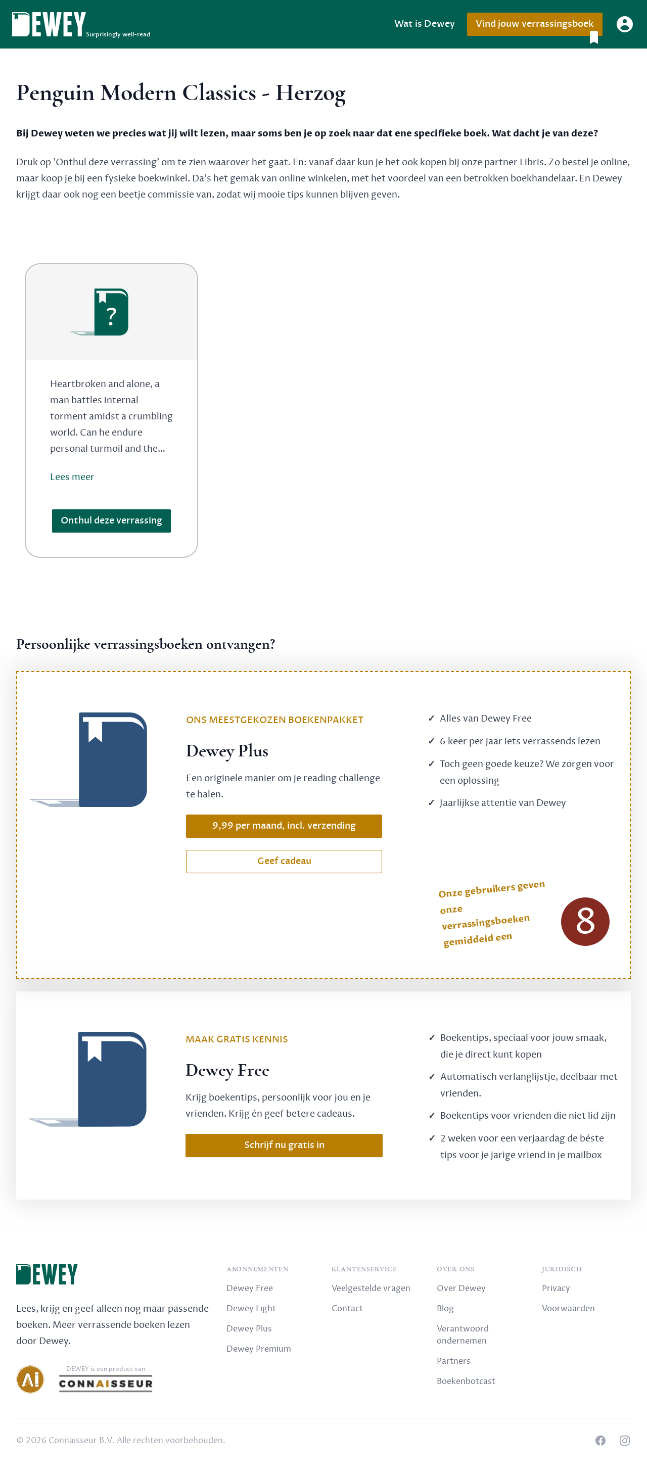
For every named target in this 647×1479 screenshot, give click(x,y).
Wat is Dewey (424, 24)
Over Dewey (461, 1288)
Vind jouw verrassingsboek (539, 27)
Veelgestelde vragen (371, 1288)
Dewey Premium (258, 1349)
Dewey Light (251, 1309)
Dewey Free (249, 1288)
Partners (454, 1361)
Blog (445, 1309)
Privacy (556, 1288)
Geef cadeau (284, 861)
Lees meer (72, 477)
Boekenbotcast (466, 1381)
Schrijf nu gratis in (284, 1145)
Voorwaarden (568, 1309)
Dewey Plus (249, 1329)
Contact (347, 1309)
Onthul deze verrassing (111, 521)
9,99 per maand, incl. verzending (284, 826)
